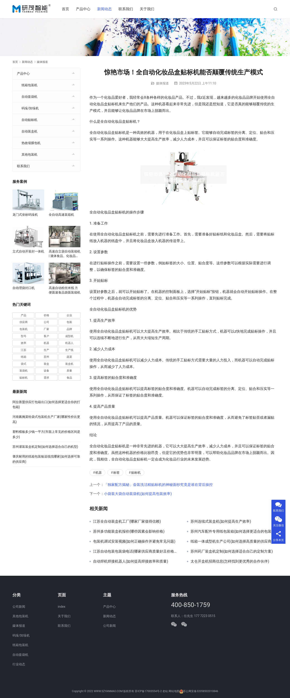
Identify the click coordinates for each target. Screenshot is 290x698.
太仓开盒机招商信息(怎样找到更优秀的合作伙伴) (230, 561)
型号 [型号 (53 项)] (23, 336)
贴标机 (136, 472)
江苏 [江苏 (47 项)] (23, 350)
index (61, 606)
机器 (98, 472)
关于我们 (148, 9)
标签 (116, 472)
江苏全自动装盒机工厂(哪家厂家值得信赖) (127, 521)
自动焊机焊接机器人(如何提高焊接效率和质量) (130, 561)
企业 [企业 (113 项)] (69, 315)
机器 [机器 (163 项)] (46, 343)
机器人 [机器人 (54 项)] (69, 343)
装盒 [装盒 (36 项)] (46, 363)
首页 (66, 9)
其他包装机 (29, 154)
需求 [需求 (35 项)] (46, 377)
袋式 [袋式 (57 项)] (23, 363)
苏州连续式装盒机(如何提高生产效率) (221, 521)
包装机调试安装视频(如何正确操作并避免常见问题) (134, 541)
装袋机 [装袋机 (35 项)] (23, 370)
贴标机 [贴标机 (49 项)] (23, 377)
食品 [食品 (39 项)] (69, 377)
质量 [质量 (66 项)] (69, 370)
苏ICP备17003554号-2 (148, 691)
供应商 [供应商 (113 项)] (23, 322)
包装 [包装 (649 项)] (69, 322)
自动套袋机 (29, 96)
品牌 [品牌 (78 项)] (69, 329)
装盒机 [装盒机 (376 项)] (69, 363)
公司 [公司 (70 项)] (46, 322)
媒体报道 (162, 83)
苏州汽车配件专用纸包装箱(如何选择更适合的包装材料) (234, 531)
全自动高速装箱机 (61, 214)
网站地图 (174, 691)
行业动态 (18, 664)
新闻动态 (105, 9)
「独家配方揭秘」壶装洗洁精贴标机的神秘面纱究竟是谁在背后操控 (158, 484)
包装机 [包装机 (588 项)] (23, 329)
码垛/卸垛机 (30, 108)
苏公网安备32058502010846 (200, 691)
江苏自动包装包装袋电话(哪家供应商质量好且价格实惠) (136, 551)
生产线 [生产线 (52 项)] (69, 350)
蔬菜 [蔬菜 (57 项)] (69, 356)
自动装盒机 (29, 131)
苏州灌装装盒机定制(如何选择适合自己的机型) (45, 446)
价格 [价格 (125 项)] (46, 315)
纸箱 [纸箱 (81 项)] (23, 356)
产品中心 (84, 9)
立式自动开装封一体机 (28, 251)
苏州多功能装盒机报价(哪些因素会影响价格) (128, 531)
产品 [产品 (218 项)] (23, 315)
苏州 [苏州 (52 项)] (46, 356)
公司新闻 (18, 606)
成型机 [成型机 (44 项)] (69, 336)
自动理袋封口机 (23, 288)
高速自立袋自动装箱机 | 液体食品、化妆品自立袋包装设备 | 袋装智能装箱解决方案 (64, 254)
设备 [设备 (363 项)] (46, 370)
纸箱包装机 (29, 85)
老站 (165, 691)
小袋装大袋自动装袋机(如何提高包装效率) (138, 494)
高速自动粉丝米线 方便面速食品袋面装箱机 (64, 290)
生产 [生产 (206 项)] (46, 350)
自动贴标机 (29, 120)
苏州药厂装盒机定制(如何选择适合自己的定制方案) (232, 551)
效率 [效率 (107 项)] (23, 343)
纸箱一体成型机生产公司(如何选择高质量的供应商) (232, 541)
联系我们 (127, 9)
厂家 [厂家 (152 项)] (46, 329)
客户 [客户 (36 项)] (46, 336)
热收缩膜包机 (31, 143)
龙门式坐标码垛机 (25, 214)
